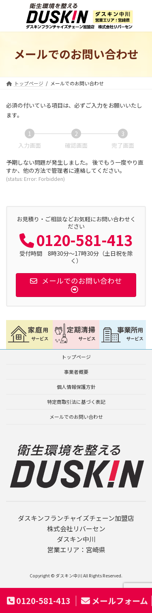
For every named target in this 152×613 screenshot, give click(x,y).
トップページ (76, 356)
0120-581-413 (39, 601)
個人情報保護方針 (76, 386)
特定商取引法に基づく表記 (76, 401)
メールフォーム (114, 601)
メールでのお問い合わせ (76, 416)
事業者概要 (76, 371)
